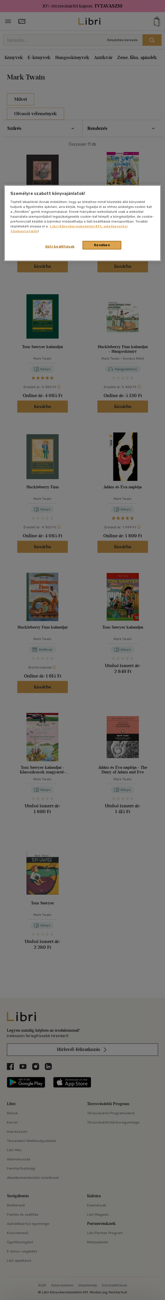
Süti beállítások (60, 246)
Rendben (102, 245)
